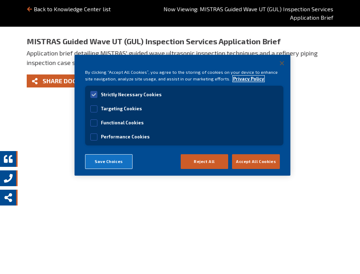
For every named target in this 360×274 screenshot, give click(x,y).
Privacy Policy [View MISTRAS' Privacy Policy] (248, 78)
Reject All (204, 161)
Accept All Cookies (256, 161)
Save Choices (109, 161)
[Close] (282, 63)
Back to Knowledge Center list (69, 9)
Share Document (65, 81)
